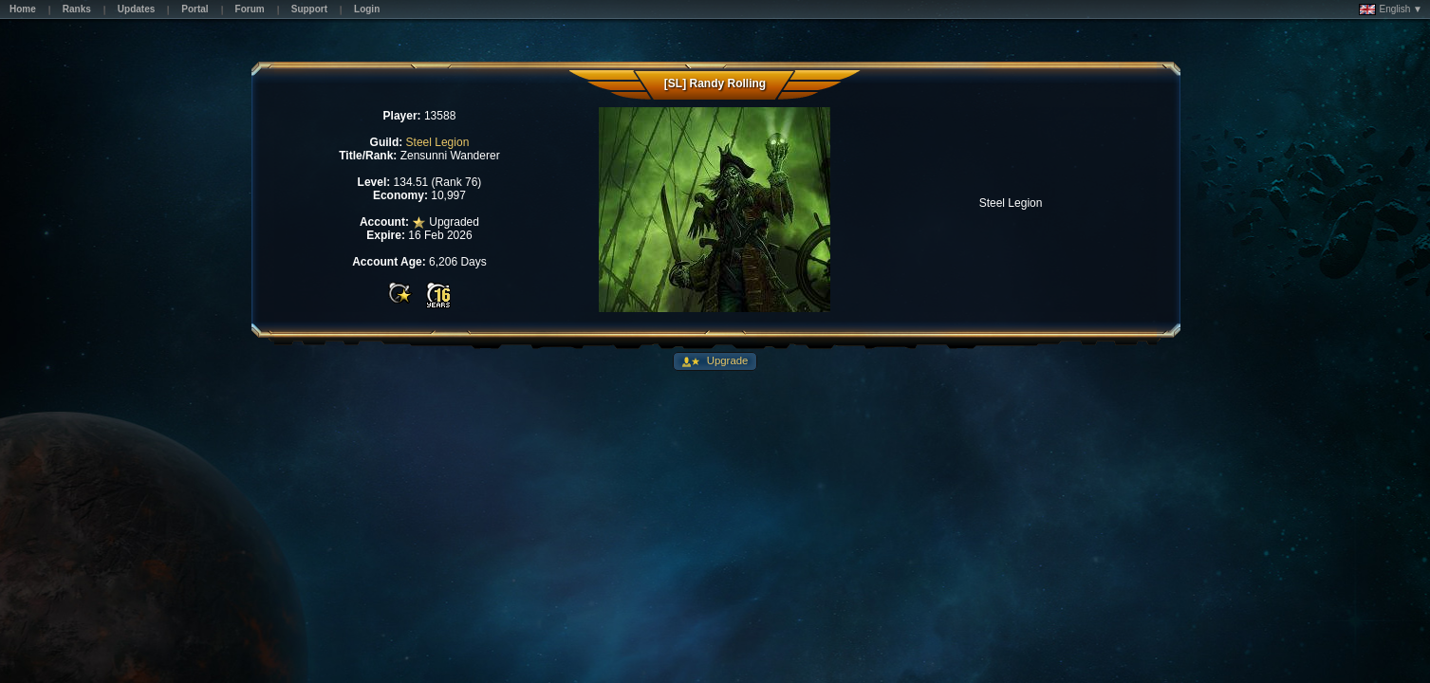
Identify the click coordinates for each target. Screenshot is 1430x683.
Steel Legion (438, 142)
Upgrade (726, 360)
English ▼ (1390, 9)
